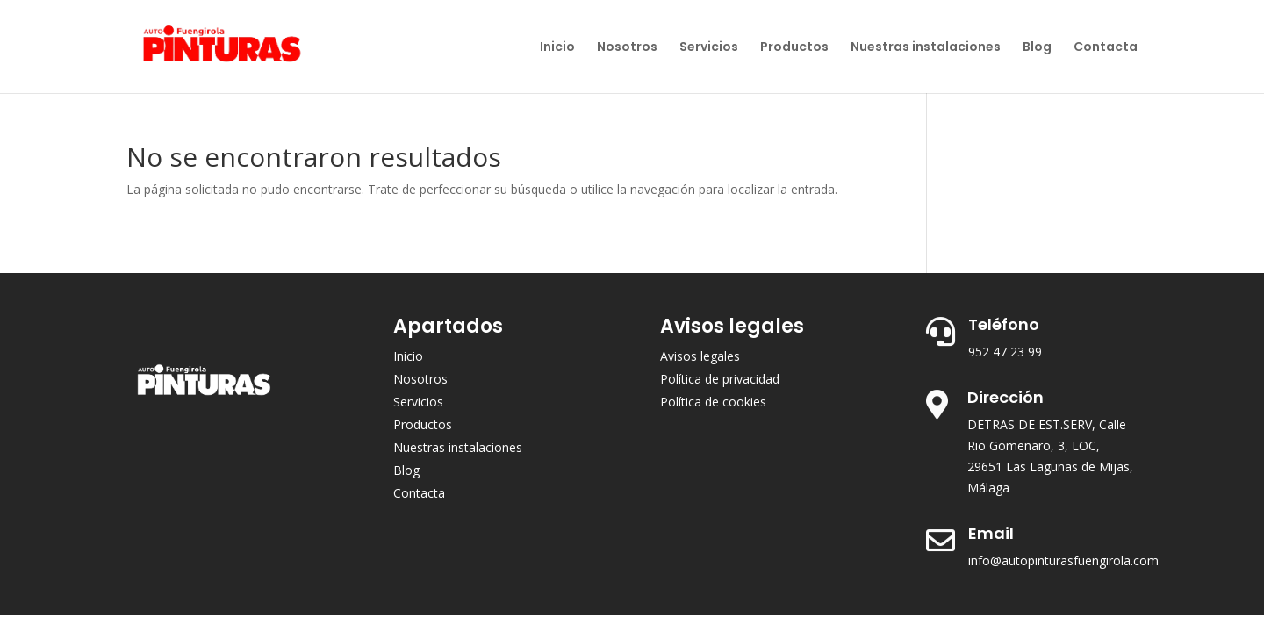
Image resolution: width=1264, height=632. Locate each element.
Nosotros (627, 47)
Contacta (1106, 47)
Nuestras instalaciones (926, 47)
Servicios (708, 47)
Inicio (557, 47)
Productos (794, 47)
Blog (1037, 47)
